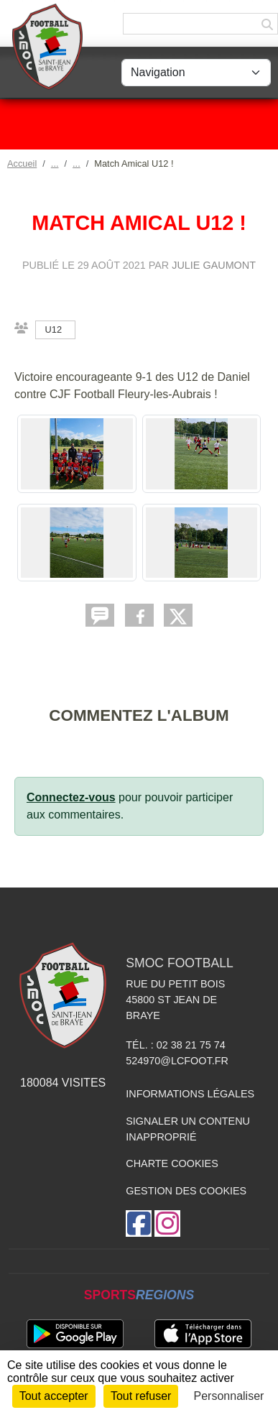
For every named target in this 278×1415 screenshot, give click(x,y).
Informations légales (190, 1094)
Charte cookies (172, 1163)
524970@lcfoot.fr (177, 1060)
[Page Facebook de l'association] (139, 1223)
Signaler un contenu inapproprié (188, 1129)
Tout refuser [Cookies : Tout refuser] (141, 1396)
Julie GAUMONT (214, 265)
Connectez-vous (71, 797)
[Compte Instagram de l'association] (167, 1223)
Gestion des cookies (186, 1191)
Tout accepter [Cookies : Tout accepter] (53, 1396)
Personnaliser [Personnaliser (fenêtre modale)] (229, 1396)
